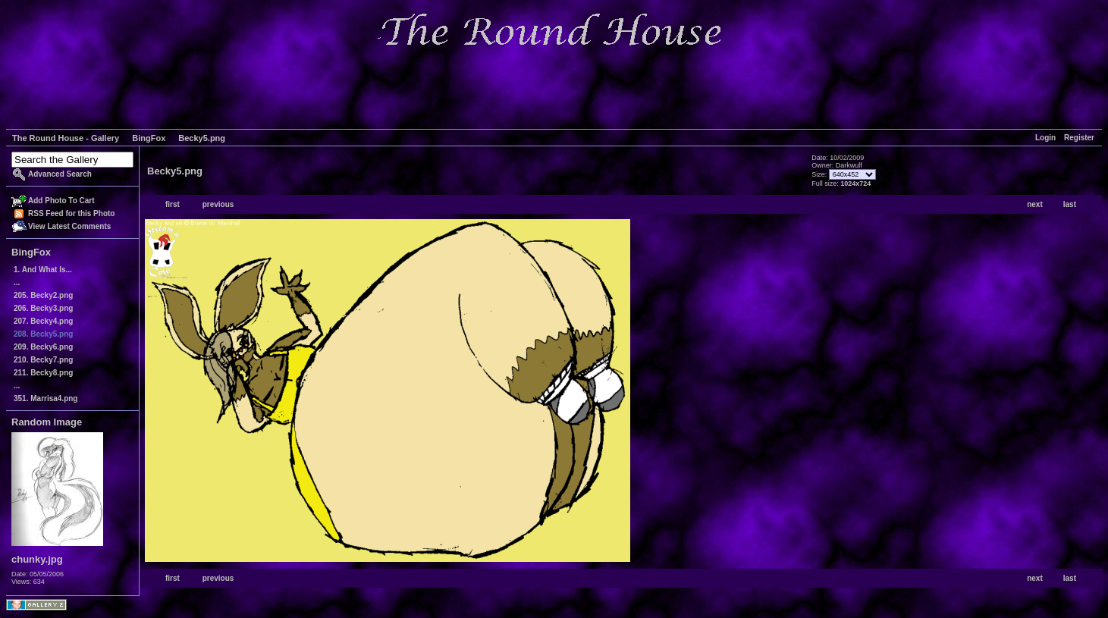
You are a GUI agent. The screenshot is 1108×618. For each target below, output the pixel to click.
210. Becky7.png (43, 360)
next (1035, 204)
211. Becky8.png (43, 373)
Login (1045, 137)
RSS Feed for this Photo (71, 213)
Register (1079, 137)
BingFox (148, 138)
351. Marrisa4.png (45, 398)
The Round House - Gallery (65, 138)
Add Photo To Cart (61, 200)
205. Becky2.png (43, 295)
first (172, 204)
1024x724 (855, 183)
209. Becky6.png (43, 347)
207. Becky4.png (43, 321)
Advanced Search (60, 174)
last (1069, 204)
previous (218, 204)
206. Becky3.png (43, 308)
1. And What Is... (43, 269)
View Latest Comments (69, 226)
